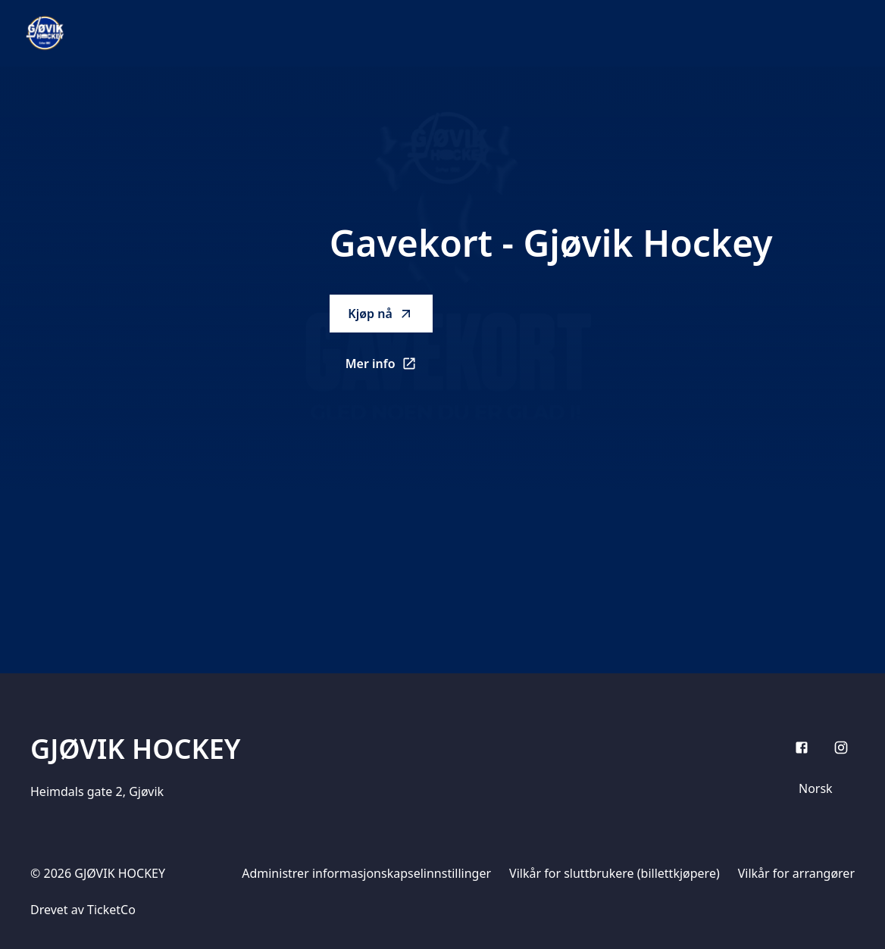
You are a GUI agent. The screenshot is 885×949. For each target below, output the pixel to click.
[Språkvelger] (822, 788)
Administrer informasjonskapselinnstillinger (366, 873)
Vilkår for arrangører (796, 873)
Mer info (389, 368)
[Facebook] (801, 747)
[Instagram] (841, 747)
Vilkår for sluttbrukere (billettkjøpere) (614, 873)
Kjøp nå (380, 313)
